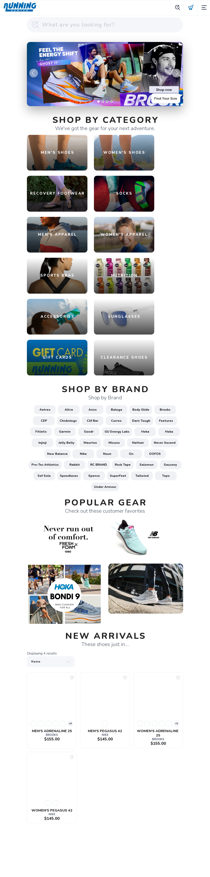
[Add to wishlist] (71, 645)
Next (176, 73)
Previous (33, 73)
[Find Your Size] (105, 74)
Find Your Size (165, 97)
